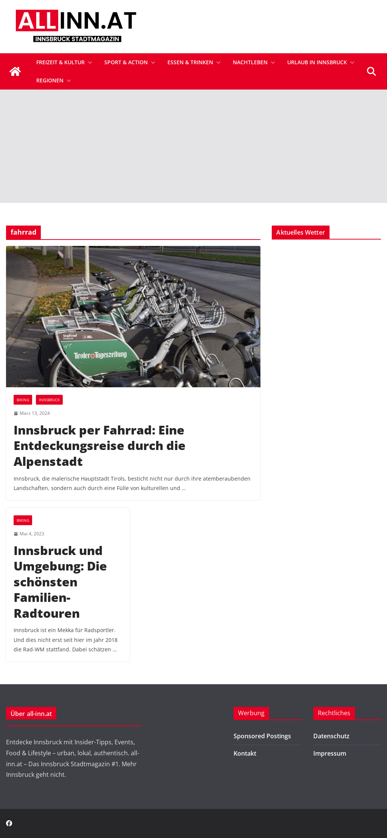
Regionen (49, 80)
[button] (88, 62)
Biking (23, 399)
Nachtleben (250, 62)
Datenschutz (331, 736)
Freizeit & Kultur (60, 62)
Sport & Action (126, 62)
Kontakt (245, 753)
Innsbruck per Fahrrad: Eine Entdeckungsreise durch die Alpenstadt (100, 445)
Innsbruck (49, 399)
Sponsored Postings (262, 736)
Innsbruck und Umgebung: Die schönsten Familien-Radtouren (60, 581)
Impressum (329, 753)
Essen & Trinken (190, 62)
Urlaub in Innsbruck (317, 62)
